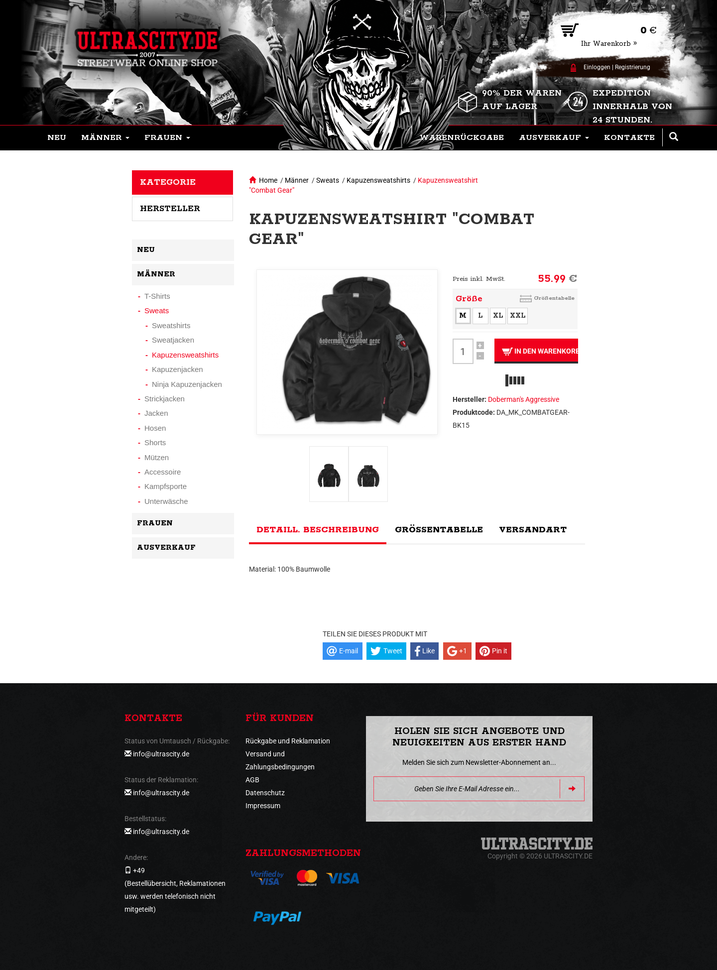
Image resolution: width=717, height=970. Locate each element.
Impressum (262, 806)
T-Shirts (157, 296)
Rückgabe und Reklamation (287, 741)
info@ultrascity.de (161, 754)
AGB (252, 780)
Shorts (155, 442)
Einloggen (597, 67)
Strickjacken (164, 398)
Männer (297, 180)
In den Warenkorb (540, 351)
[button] (105, 137)
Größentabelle (554, 298)
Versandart (533, 529)
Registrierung (632, 67)
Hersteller (170, 208)
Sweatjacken (173, 340)
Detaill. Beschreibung (317, 529)
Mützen (156, 457)
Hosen (155, 428)
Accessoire (162, 472)
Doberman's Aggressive (523, 399)
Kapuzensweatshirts (378, 180)
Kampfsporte (165, 486)
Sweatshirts (171, 325)
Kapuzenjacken (177, 369)
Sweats (327, 180)
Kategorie (168, 182)
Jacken (156, 413)
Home (268, 180)
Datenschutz (265, 793)
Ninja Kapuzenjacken (187, 384)
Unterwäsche (166, 501)
